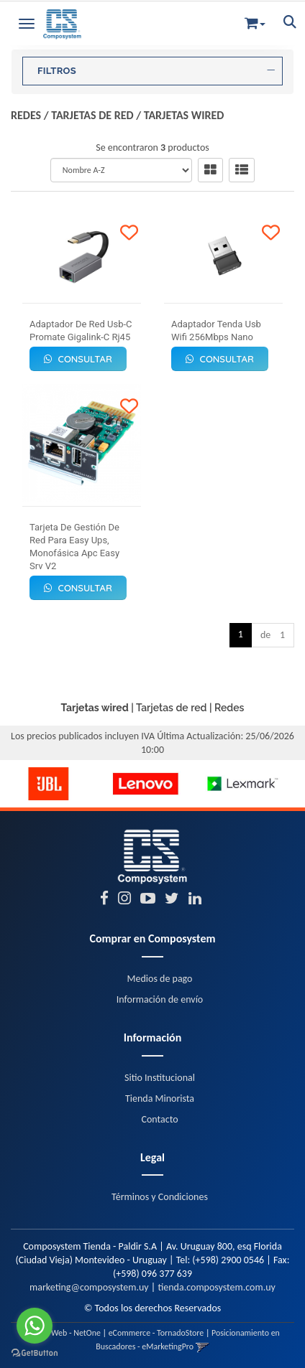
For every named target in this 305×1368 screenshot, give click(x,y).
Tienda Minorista (159, 1098)
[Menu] (26, 21)
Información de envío (160, 999)
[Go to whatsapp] (35, 1326)
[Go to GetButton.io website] (35, 1353)
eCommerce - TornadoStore (156, 1333)
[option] (48, 783)
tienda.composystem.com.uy (216, 1287)
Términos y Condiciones (159, 1197)
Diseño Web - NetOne (63, 1333)
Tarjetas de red (92, 115)
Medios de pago (160, 979)
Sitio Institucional (159, 1078)
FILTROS (156, 71)
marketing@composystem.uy (89, 1287)
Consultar (78, 359)
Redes (26, 115)
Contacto (159, 1119)
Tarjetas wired (184, 115)
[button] (255, 20)
